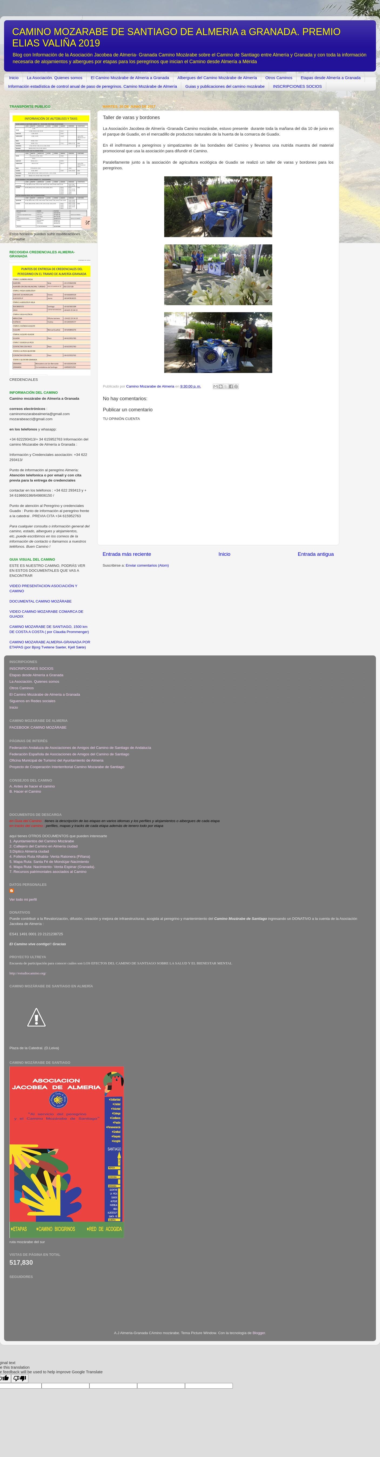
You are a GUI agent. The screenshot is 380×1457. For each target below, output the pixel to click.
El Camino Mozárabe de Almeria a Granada (130, 77)
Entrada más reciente (127, 554)
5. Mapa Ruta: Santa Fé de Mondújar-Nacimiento (49, 862)
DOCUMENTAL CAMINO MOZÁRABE (40, 601)
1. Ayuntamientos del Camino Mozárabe (41, 841)
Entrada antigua (316, 554)
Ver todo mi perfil (23, 899)
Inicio (14, 77)
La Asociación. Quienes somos (54, 77)
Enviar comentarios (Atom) (147, 565)
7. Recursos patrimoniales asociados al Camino (47, 872)
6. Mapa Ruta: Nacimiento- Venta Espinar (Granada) (51, 867)
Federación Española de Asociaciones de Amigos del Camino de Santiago (69, 754)
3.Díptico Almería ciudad (29, 851)
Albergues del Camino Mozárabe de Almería (217, 77)
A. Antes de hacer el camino (32, 786)
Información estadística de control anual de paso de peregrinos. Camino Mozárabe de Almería (92, 86)
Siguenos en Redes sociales (32, 701)
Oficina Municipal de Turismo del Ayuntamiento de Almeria (56, 760)
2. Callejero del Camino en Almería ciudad (43, 846)
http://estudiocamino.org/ (27, 973)
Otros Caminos (278, 77)
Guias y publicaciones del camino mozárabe (225, 86)
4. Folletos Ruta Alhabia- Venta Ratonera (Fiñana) (49, 856)
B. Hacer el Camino (25, 791)
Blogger (259, 1333)
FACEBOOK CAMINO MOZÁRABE (38, 727)
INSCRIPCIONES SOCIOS (297, 86)
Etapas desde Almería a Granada (331, 77)
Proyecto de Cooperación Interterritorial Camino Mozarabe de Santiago (66, 767)
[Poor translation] (19, 1378)
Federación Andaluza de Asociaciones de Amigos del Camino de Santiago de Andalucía (80, 748)
